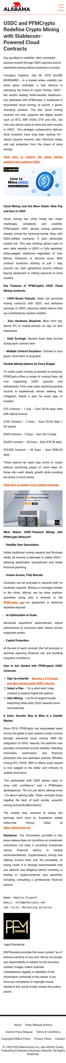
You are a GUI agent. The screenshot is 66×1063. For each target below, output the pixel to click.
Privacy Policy (43, 1038)
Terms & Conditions (48, 1032)
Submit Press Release (19, 1032)
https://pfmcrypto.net (17, 827)
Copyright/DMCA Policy (16, 1038)
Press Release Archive (38, 1025)
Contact (60, 1038)
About (17, 1025)
